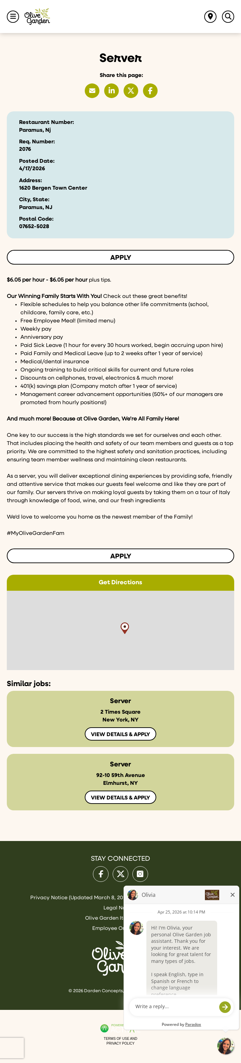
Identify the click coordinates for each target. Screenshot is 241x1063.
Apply (120, 257)
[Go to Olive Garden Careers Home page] (37, 16)
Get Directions (120, 583)
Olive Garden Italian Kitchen (120, 918)
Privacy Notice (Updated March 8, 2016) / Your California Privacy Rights (120, 897)
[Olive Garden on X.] (120, 874)
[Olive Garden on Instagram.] (140, 874)
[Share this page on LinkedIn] (111, 90)
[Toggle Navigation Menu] (13, 17)
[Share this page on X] (131, 90)
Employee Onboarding (120, 928)
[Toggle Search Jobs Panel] (228, 17)
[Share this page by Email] (92, 90)
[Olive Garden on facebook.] (101, 874)
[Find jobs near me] (210, 17)
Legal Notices (120, 907)
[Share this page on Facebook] (150, 90)
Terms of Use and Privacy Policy (120, 1041)
